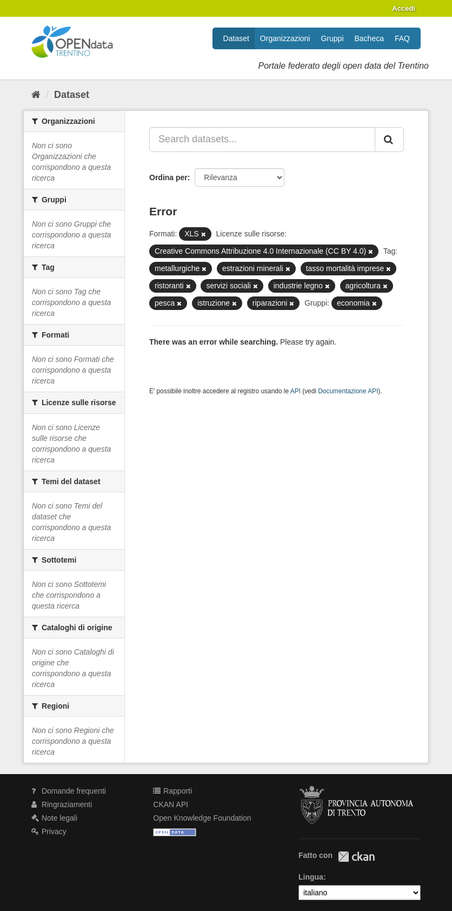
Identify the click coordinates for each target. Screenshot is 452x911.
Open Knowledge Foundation (202, 818)
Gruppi (332, 38)
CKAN (356, 856)
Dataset (236, 38)
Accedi (403, 8)
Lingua (310, 877)
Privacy (49, 831)
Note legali (54, 818)
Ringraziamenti (61, 804)
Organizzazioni (285, 38)
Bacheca (369, 38)
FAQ (402, 38)
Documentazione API (348, 391)
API (295, 391)
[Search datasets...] (262, 139)
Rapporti (172, 791)
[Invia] (389, 139)
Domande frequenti (68, 791)
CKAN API (170, 804)
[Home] (36, 94)
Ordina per (168, 177)
